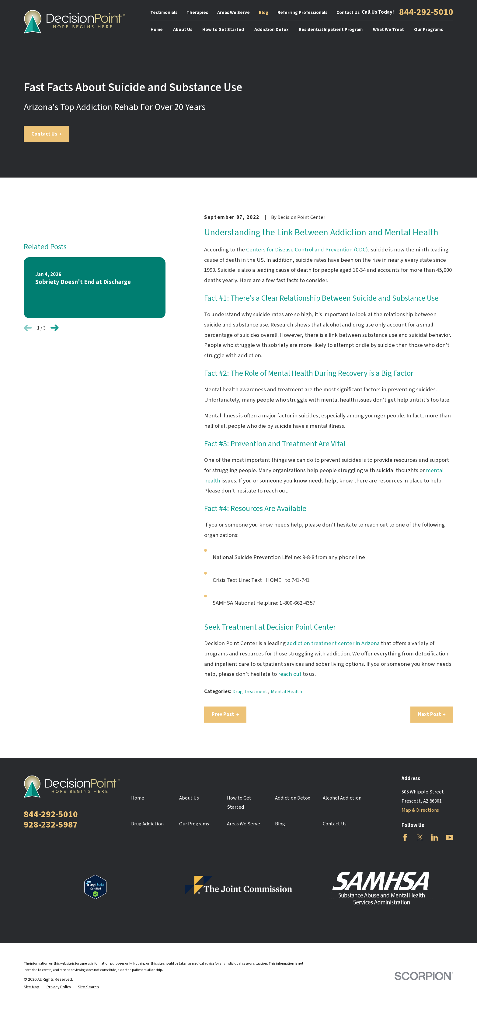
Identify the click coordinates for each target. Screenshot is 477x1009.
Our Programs (194, 824)
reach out (289, 674)
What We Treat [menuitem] (388, 29)
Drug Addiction (147, 824)
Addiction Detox (292, 798)
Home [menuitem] (157, 29)
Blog (263, 12)
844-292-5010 (426, 12)
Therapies (197, 12)
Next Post (432, 714)
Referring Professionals (302, 12)
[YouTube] (449, 837)
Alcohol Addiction (342, 798)
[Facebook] (405, 837)
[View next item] (54, 328)
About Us (189, 798)
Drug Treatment (249, 691)
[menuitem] (31, 987)
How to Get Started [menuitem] (223, 29)
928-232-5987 (51, 824)
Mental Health (286, 691)
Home (137, 798)
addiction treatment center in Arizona (333, 643)
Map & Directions (420, 810)
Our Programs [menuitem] (428, 29)
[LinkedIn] (434, 837)
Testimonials (163, 12)
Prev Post (225, 714)
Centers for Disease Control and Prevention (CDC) (307, 250)
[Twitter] (419, 837)
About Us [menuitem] (182, 29)
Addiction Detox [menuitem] (271, 29)
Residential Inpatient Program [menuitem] (331, 29)
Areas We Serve (233, 12)
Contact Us (348, 12)
